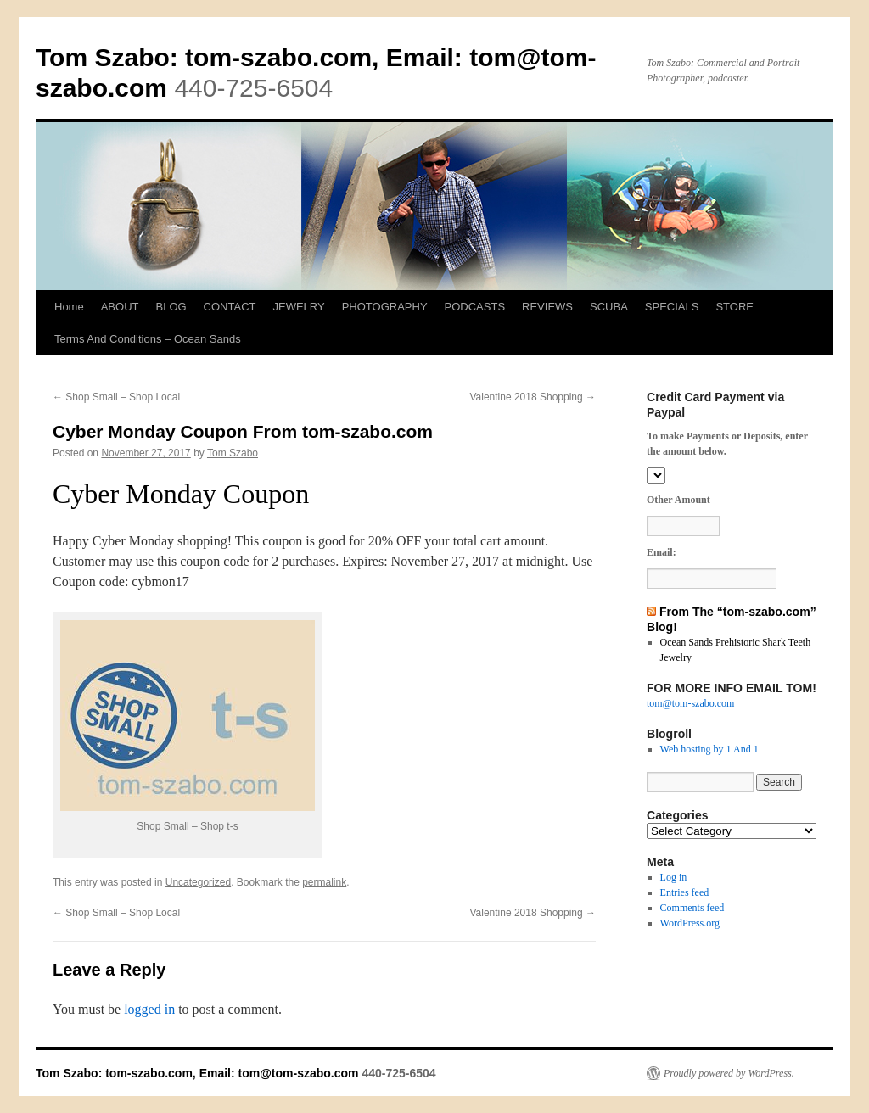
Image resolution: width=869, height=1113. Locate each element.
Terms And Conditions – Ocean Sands (147, 339)
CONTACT (230, 306)
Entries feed (684, 892)
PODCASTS (475, 306)
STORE (734, 306)
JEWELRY (298, 306)
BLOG (170, 306)
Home (69, 306)
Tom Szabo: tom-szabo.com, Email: (252, 57)
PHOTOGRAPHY (385, 306)
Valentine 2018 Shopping (532, 397)
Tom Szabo (232, 453)
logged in (149, 1009)
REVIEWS (547, 306)
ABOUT (120, 306)
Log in (673, 877)
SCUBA (609, 306)
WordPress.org (690, 923)
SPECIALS (672, 306)
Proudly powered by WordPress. (729, 1073)
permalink (324, 882)
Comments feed (692, 908)
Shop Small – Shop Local (116, 397)
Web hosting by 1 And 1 (709, 749)
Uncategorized (198, 882)
